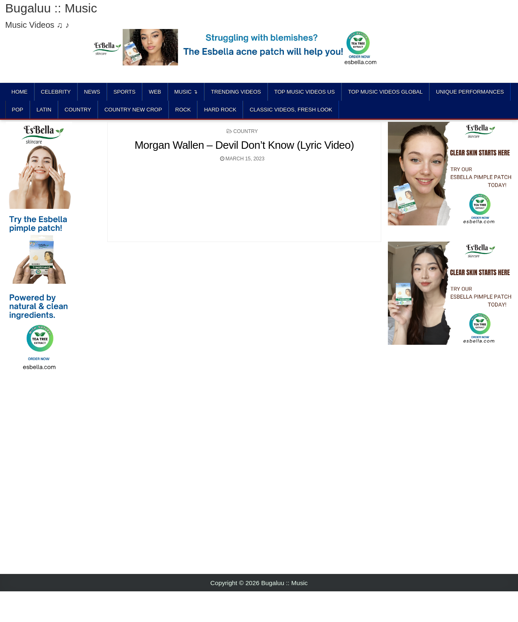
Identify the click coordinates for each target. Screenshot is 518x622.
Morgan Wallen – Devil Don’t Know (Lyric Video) (244, 145)
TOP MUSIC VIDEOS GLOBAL (385, 92)
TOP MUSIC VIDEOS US (304, 92)
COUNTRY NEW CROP (133, 109)
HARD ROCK (220, 109)
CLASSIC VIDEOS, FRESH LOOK (290, 109)
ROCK (183, 109)
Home (20, 92)
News (92, 92)
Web (155, 92)
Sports (125, 92)
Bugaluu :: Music (51, 8)
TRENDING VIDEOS (236, 92)
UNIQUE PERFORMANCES (470, 92)
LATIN (43, 109)
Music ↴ (186, 92)
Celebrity (56, 92)
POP (17, 109)
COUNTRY (78, 109)
